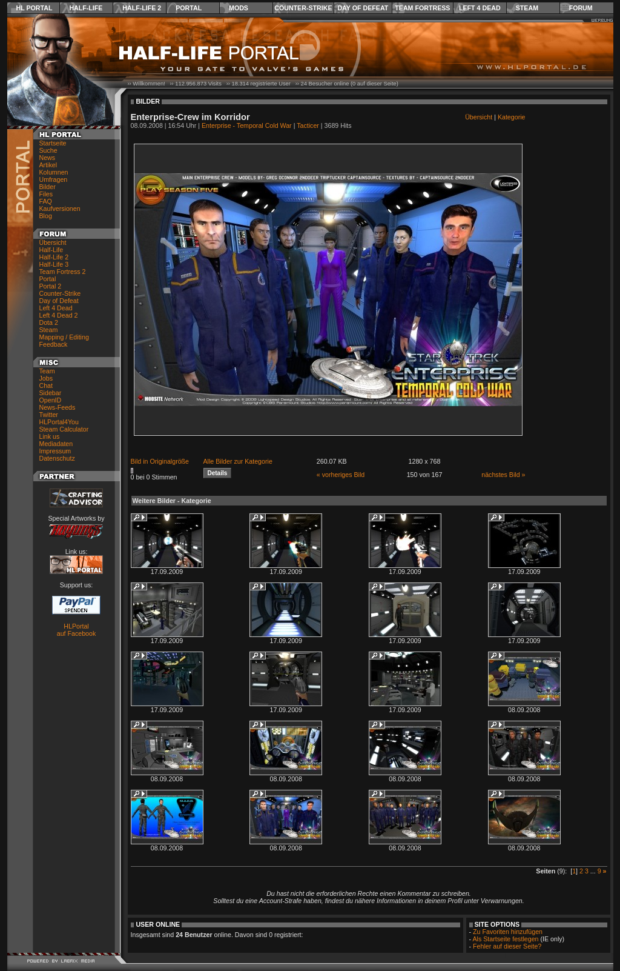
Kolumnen (53, 172)
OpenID (50, 400)
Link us (49, 436)
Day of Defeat (362, 8)
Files (46, 194)
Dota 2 (48, 322)
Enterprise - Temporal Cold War (247, 125)
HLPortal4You (59, 421)
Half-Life (85, 8)
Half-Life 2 (141, 8)
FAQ (45, 201)
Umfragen (53, 179)
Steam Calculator (64, 429)
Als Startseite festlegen (506, 939)
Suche (48, 150)
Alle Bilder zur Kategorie (237, 461)
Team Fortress (422, 8)
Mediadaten (56, 443)
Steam (527, 8)
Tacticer (308, 125)
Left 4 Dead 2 (58, 315)
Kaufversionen (60, 208)
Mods (238, 8)
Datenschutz (57, 458)
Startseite (53, 143)
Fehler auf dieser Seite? (507, 946)
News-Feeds (57, 407)
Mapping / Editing (64, 337)
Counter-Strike (303, 8)
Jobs (46, 378)
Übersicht (53, 242)
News (47, 157)
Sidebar (50, 392)
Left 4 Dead (480, 8)
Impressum (55, 451)
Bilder (47, 186)
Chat (46, 385)
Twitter (48, 414)
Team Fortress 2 (62, 271)
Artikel (48, 165)
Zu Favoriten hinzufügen (507, 931)
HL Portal (34, 8)
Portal (189, 8)
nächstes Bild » (503, 474)
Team (47, 371)
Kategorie (512, 117)
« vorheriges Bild (340, 474)
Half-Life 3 (54, 264)
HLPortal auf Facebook (76, 629)
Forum (581, 8)
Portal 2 (50, 286)
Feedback (53, 344)
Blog (45, 215)
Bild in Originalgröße (160, 461)
